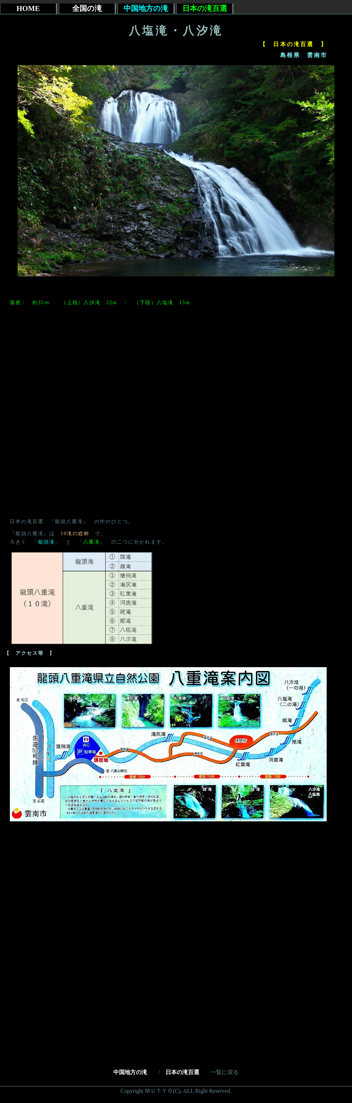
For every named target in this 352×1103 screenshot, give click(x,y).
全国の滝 (87, 8)
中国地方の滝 (133, 1072)
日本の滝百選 (182, 1072)
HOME (28, 8)
